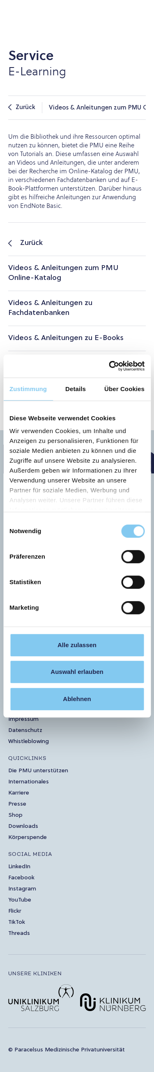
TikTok (16, 922)
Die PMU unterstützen (38, 771)
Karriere (18, 793)
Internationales (28, 782)
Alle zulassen (77, 644)
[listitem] (77, 243)
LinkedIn (19, 867)
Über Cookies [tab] (124, 388)
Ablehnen (77, 698)
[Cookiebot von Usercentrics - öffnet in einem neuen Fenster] (110, 366)
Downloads (23, 826)
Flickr (14, 911)
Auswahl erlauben (77, 671)
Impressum (23, 719)
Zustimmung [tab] (28, 388)
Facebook (21, 878)
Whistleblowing (28, 742)
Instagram (22, 889)
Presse (17, 804)
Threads (19, 933)
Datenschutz (25, 730)
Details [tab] (75, 388)
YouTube (19, 900)
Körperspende (27, 837)
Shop (15, 815)
